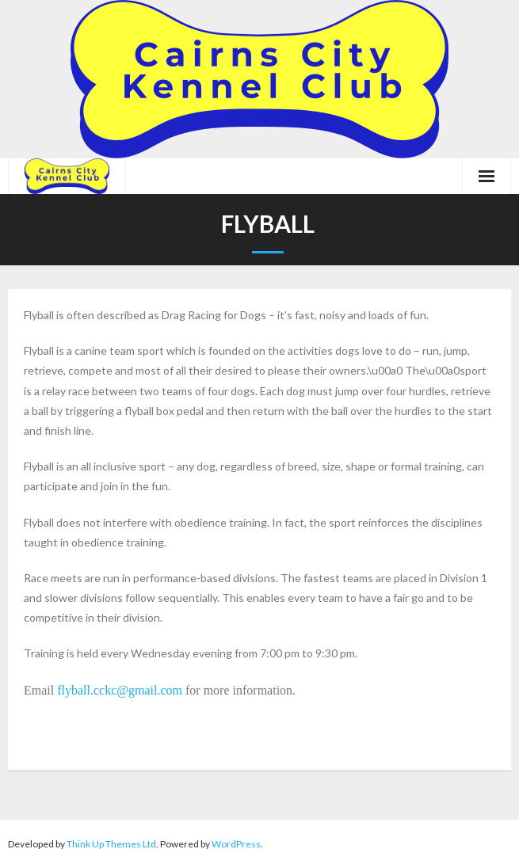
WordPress (236, 844)
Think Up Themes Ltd (111, 844)
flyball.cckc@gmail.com (119, 690)
